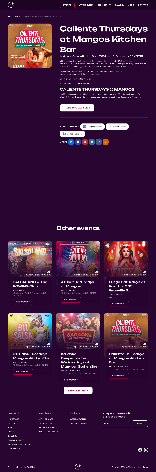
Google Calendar (95, 126)
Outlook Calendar (74, 134)
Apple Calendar (119, 126)
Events (67, 5)
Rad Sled (31, 467)
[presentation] (121, 434)
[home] (11, 5)
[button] (104, 5)
